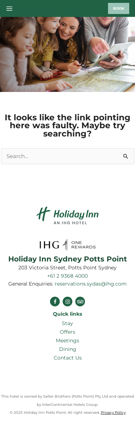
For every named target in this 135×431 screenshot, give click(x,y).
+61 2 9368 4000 (67, 276)
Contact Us (68, 357)
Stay (67, 323)
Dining (67, 349)
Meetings (67, 340)
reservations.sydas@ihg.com (91, 284)
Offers (67, 332)
